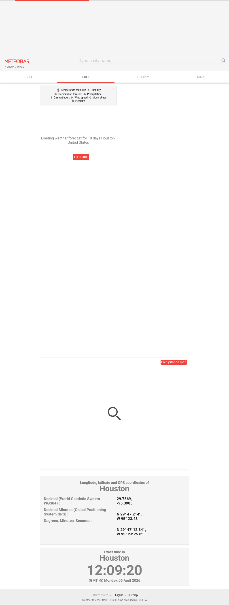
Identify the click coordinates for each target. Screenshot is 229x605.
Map (200, 77)
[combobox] (102, 595)
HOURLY (143, 77)
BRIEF (28, 77)
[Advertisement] (114, 29)
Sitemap (133, 595)
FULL (85, 77)
